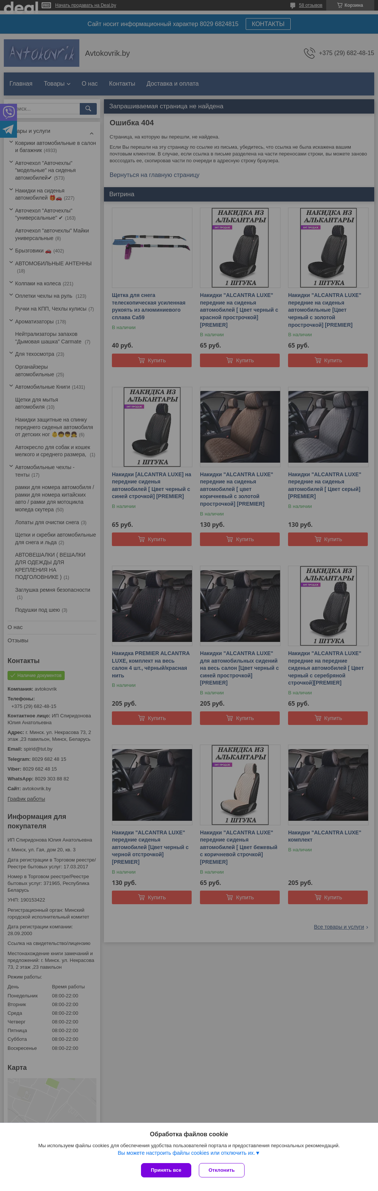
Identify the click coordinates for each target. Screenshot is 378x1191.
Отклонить (222, 1170)
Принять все (166, 1170)
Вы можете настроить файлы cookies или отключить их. (186, 1153)
